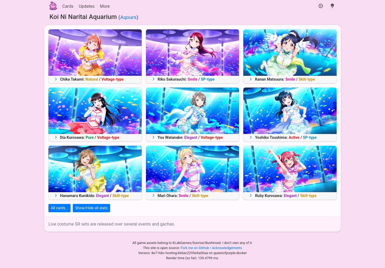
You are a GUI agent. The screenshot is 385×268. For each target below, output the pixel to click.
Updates (87, 6)
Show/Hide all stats (91, 208)
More (105, 6)
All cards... (59, 208)
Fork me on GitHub (195, 248)
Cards (68, 6)
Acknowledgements (227, 248)
